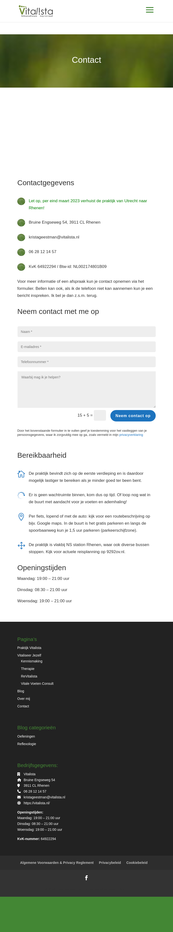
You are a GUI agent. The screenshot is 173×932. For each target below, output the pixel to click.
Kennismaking (31, 661)
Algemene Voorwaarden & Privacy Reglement (57, 863)
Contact (23, 706)
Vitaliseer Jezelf (29, 655)
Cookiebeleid (136, 863)
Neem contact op (133, 416)
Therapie (27, 669)
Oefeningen (26, 736)
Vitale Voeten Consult (37, 683)
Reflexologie (26, 744)
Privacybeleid (110, 863)
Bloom (123, 889)
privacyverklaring (131, 435)
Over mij (23, 699)
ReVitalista (29, 676)
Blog (20, 691)
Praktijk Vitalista (29, 648)
